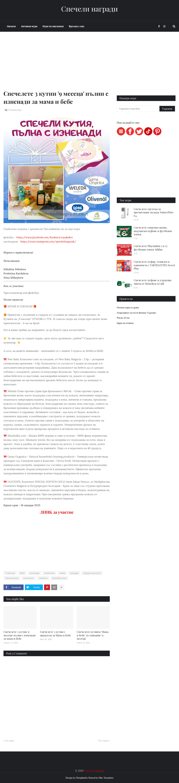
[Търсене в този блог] (138, 108)
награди (74, 573)
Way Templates (106, 777)
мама (62, 573)
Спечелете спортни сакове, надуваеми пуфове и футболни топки (153, 231)
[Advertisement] (56, 64)
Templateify (82, 777)
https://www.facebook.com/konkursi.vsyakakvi (44, 237)
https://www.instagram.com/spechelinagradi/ (48, 241)
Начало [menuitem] (11, 26)
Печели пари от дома (128, 307)
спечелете (28, 578)
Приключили (12, 578)
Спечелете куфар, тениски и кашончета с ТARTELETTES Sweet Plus (154, 265)
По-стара (103, 740)
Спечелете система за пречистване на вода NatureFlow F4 (154, 212)
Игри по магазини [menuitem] (53, 26)
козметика (49, 573)
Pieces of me (123, 317)
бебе (22, 573)
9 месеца (10, 573)
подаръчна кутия (92, 573)
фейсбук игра (59, 578)
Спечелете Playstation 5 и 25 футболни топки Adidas (150, 247)
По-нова (9, 740)
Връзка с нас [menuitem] (76, 26)
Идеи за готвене (125, 323)
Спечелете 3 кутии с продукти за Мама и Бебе (55, 633)
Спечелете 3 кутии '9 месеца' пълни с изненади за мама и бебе (19, 635)
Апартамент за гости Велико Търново (136, 312)
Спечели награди (89, 8)
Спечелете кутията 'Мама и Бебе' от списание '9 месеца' (92, 635)
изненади (35, 573)
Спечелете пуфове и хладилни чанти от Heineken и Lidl (152, 281)
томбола (43, 578)
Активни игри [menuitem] (29, 26)
